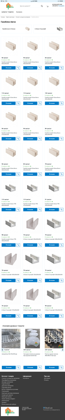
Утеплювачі (5, 391)
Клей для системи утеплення (11, 393)
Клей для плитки (7, 397)
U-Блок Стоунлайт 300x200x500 (10, 274)
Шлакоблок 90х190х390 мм (9, 354)
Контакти (19, 12)
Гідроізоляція (6, 384)
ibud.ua (58, 410)
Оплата (46, 380)
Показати (61, 6)
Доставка (47, 378)
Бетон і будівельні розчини (10, 389)
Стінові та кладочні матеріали (23, 17)
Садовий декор (6, 387)
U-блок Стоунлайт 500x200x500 (53, 310)
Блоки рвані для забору (9, 404)
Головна (3, 17)
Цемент (4, 402)
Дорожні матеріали (8, 385)
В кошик (8, 68)
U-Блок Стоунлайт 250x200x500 (32, 274)
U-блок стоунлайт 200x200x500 (32, 239)
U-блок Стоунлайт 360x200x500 (53, 274)
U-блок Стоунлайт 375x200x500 (10, 310)
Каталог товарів (7, 12)
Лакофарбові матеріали (9, 380)
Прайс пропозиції (10, 17)
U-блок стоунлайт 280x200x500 (53, 239)
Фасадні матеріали (7, 382)
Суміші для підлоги (8, 395)
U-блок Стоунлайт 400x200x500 (32, 310)
